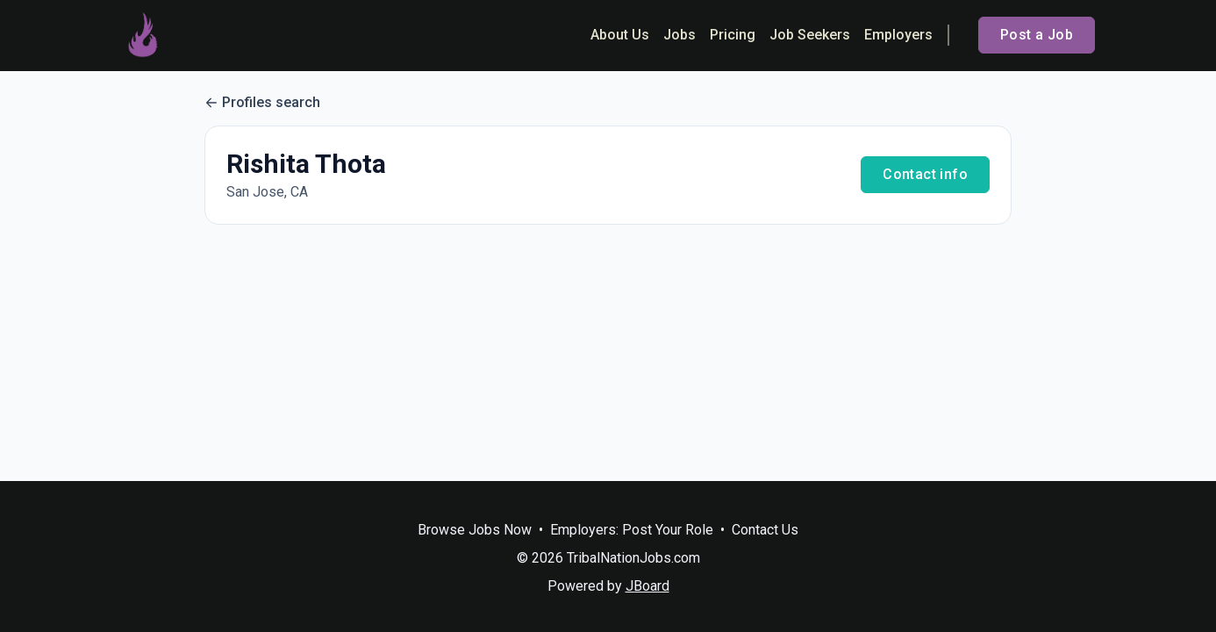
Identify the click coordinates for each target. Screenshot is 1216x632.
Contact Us (765, 529)
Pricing (732, 34)
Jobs (679, 34)
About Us (619, 34)
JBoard (647, 586)
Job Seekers (809, 34)
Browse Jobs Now (475, 529)
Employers (898, 34)
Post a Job (1036, 34)
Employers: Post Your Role (631, 529)
